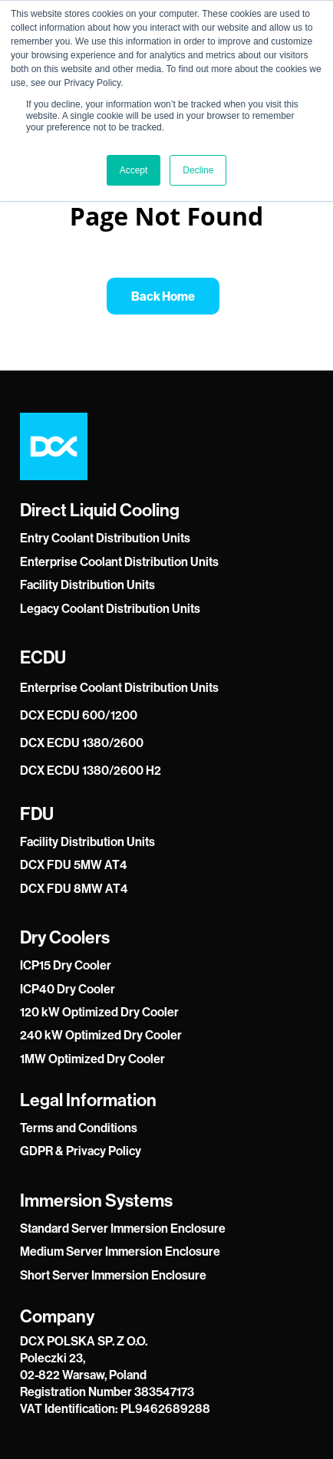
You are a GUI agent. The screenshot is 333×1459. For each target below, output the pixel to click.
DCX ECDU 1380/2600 (81, 742)
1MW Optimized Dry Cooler (92, 1058)
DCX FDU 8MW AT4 (74, 888)
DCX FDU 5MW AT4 (73, 864)
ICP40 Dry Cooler (67, 988)
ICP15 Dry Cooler (65, 965)
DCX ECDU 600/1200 (78, 715)
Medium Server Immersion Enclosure (120, 1251)
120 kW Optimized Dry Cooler (99, 1011)
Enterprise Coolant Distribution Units (119, 561)
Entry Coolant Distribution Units (105, 537)
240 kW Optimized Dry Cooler (101, 1034)
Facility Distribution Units (87, 584)
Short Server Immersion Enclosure (113, 1275)
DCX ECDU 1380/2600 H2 (90, 770)
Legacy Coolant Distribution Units (110, 608)
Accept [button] (134, 170)
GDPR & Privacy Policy (80, 1150)
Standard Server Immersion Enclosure (123, 1228)
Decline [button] (198, 170)
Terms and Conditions (78, 1127)
